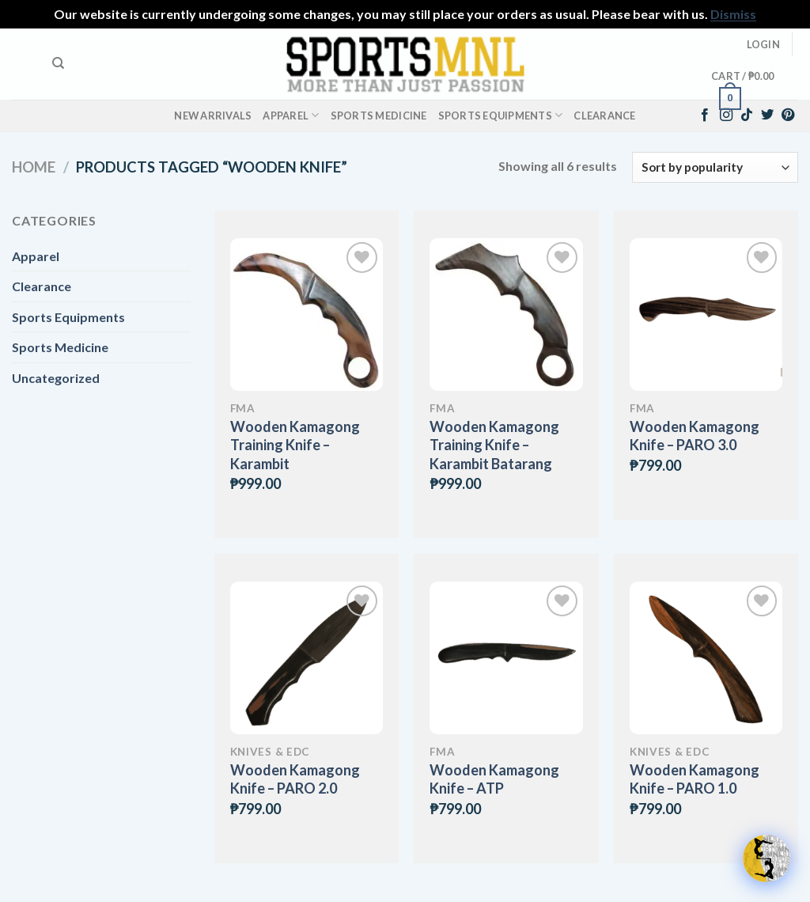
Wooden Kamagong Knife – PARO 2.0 (295, 779)
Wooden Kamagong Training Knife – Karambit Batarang (494, 445)
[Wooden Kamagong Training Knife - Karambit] (306, 314)
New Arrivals (213, 115)
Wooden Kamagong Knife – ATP (494, 779)
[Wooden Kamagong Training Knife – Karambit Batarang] (506, 314)
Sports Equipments (500, 115)
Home (33, 167)
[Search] (58, 63)
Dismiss (733, 13)
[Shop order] (715, 167)
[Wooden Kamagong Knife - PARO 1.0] (706, 658)
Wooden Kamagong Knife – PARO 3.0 (694, 435)
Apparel (291, 115)
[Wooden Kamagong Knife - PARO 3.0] (706, 314)
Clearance (604, 115)
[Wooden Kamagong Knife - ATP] (506, 658)
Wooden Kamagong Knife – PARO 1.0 (694, 779)
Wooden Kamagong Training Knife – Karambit (295, 445)
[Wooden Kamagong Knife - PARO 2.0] (306, 658)
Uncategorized (56, 377)
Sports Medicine (379, 115)
